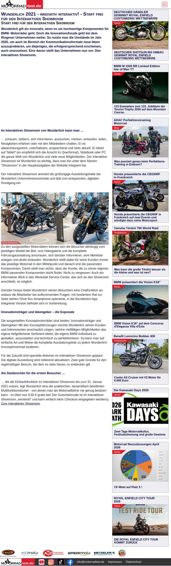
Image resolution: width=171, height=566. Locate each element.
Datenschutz (133, 561)
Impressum (115, 561)
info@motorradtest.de (90, 561)
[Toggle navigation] (164, 4)
